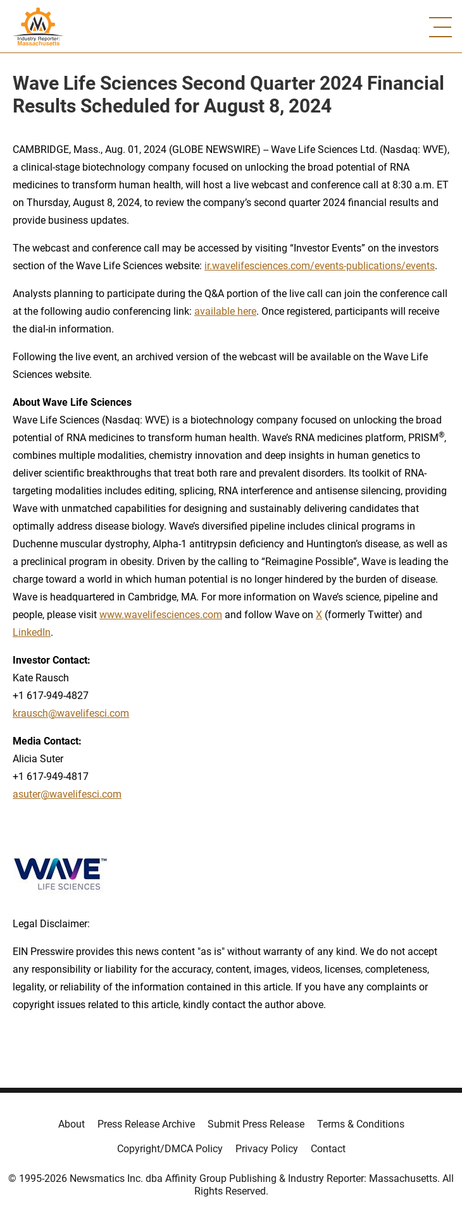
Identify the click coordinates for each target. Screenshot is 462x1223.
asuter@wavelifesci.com (67, 794)
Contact (328, 1149)
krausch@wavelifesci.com (71, 713)
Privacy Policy (266, 1149)
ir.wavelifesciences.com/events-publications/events (319, 266)
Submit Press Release (256, 1124)
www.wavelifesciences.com (160, 615)
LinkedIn (32, 632)
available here (225, 311)
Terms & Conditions (360, 1124)
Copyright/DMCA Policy (170, 1149)
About (71, 1124)
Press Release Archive (146, 1124)
